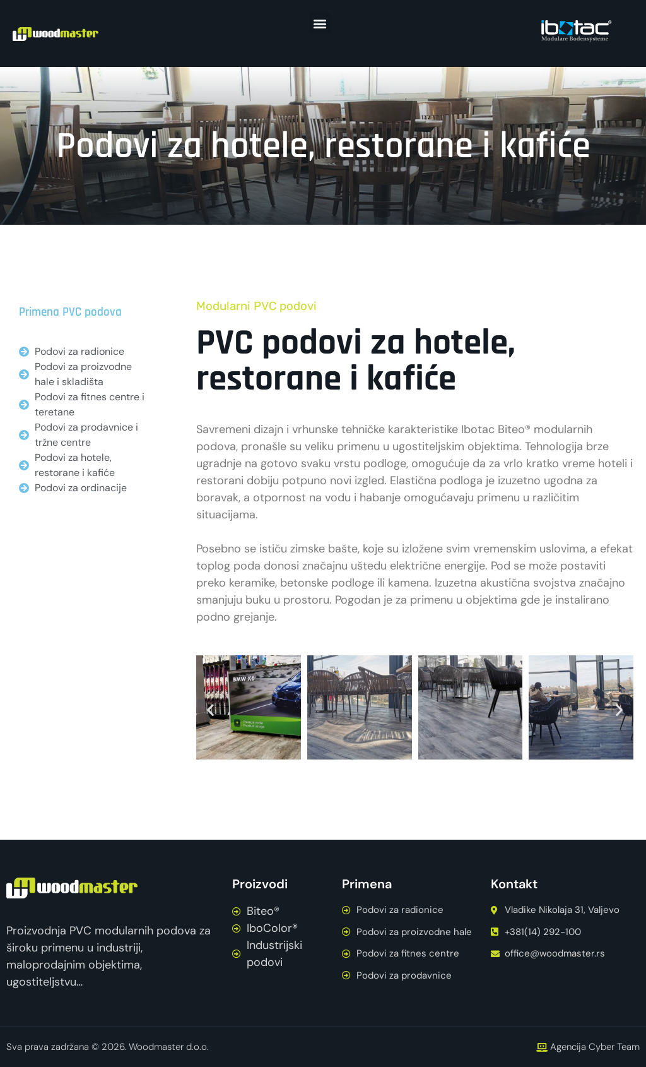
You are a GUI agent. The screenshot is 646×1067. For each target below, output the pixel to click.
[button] (320, 23)
